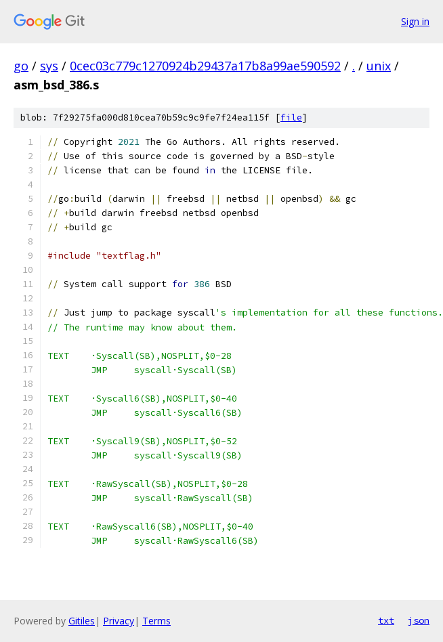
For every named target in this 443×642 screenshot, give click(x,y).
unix (378, 66)
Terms (156, 620)
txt (386, 620)
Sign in (415, 21)
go (21, 66)
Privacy (118, 620)
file (291, 117)
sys (49, 66)
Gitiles (81, 620)
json (418, 620)
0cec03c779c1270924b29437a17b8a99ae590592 (205, 66)
